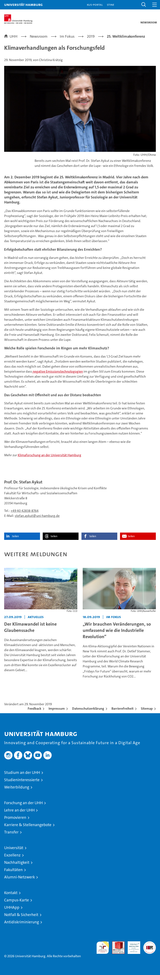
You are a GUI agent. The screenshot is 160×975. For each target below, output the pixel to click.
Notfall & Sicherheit (21, 914)
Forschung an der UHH (23, 802)
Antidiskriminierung (21, 922)
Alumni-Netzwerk (19, 877)
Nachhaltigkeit (16, 862)
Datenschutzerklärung (88, 708)
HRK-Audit (132, 945)
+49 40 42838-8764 (25, 511)
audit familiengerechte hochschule (102, 947)
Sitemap (147, 708)
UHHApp (11, 907)
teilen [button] (15, 536)
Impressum (57, 708)
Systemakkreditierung (149, 943)
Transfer (11, 832)
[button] (144, 4)
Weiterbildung (16, 787)
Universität (13, 847)
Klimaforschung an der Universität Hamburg (49, 455)
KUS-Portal (95, 4)
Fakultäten (13, 869)
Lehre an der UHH (19, 810)
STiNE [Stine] (110, 4)
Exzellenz (12, 855)
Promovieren (15, 817)
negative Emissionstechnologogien (57, 371)
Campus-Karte (16, 900)
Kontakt (11, 892)
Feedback (34, 708)
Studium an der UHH (22, 772)
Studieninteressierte (22, 779)
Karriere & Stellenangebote (27, 824)
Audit (116, 943)
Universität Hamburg (23, 4)
